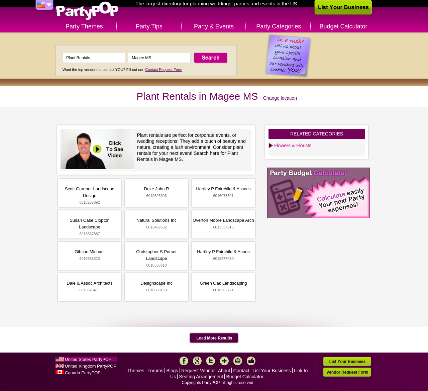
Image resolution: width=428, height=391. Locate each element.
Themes (135, 370)
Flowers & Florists (292, 145)
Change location (280, 98)
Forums (155, 370)
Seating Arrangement (201, 376)
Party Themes (84, 26)
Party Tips (149, 26)
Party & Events (214, 26)
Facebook (184, 361)
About (224, 370)
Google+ (197, 361)
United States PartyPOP (88, 359)
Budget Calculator (343, 26)
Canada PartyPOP (83, 372)
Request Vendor (198, 370)
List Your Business (271, 370)
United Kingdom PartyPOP (90, 366)
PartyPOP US (87, 11)
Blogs (172, 370)
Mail (237, 361)
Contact (241, 370)
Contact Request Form (163, 70)
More (224, 361)
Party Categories (278, 26)
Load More (214, 338)
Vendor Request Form (347, 372)
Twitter (210, 361)
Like (251, 361)
